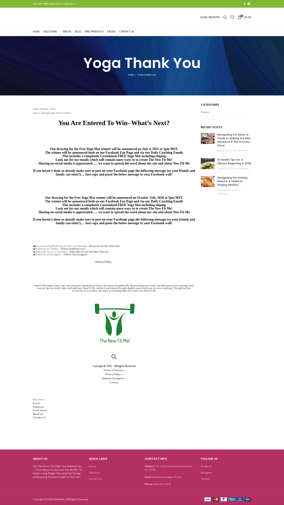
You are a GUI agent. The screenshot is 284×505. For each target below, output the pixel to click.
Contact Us (39, 417)
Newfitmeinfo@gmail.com (167, 477)
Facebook (206, 466)
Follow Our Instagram (76, 254)
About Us (38, 414)
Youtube (205, 478)
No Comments (241, 150)
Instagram (206, 472)
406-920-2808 (162, 484)
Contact (114, 382)
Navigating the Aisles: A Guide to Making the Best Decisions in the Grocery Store (234, 140)
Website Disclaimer (113, 378)
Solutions (38, 406)
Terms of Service (113, 370)
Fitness (205, 112)
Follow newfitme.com (73, 248)
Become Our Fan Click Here (104, 246)
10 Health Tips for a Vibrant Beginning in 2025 (234, 161)
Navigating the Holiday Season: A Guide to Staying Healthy (232, 181)
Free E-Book (39, 410)
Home (131, 75)
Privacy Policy (103, 262)
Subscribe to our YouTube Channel (88, 251)
